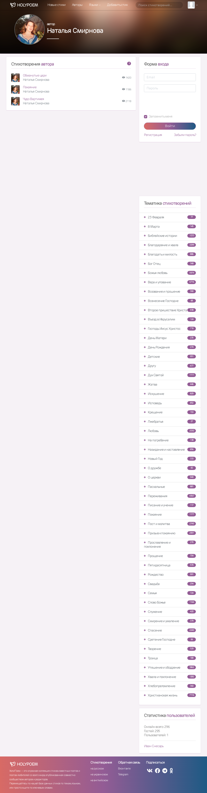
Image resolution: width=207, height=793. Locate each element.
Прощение (170, 556)
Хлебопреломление (170, 686)
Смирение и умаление (170, 621)
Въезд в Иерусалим (170, 319)
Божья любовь (170, 273)
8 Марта (170, 226)
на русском (97, 768)
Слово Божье (170, 602)
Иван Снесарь (153, 746)
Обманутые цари (35, 75)
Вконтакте (124, 768)
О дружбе (170, 468)
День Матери (170, 338)
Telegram (123, 774)
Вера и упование (170, 282)
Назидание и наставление (170, 449)
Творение (170, 649)
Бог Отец (170, 264)
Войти (170, 126)
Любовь (170, 431)
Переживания (170, 496)
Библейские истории (170, 236)
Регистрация (153, 135)
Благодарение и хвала (170, 245)
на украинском (99, 774)
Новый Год (170, 459)
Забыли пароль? (185, 135)
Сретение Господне (170, 639)
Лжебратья (170, 421)
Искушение (170, 394)
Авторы (77, 5)
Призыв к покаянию (170, 533)
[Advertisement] (170, 170)
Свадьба (170, 584)
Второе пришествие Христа (170, 310)
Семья (170, 593)
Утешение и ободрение (170, 667)
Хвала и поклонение (170, 677)
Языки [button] (93, 5)
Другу (170, 366)
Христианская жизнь (170, 695)
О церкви (170, 477)
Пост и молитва (170, 524)
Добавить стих (117, 5)
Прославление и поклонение (170, 544)
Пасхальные (170, 487)
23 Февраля (170, 217)
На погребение (170, 440)
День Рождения (170, 347)
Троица (170, 658)
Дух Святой (170, 375)
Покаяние (29, 87)
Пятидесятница (170, 565)
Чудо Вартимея (33, 99)
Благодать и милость (170, 254)
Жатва (170, 384)
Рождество (170, 574)
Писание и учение (170, 505)
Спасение (170, 630)
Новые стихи (56, 5)
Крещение (170, 412)
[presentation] (175, 103)
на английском (99, 780)
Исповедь (170, 403)
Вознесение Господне (170, 301)
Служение (170, 612)
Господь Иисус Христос (170, 328)
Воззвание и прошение (170, 291)
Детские (170, 356)
